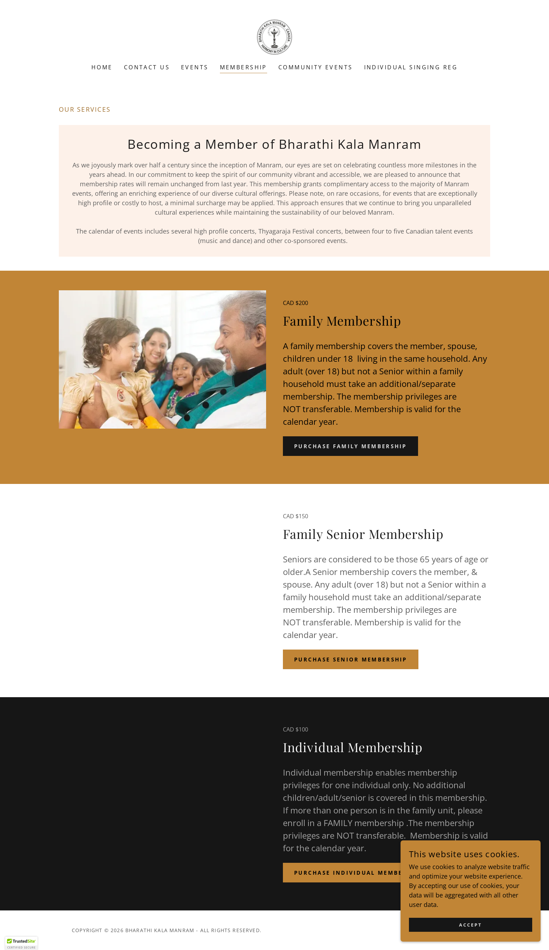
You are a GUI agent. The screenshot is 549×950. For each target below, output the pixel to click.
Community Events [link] (315, 67)
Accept (470, 925)
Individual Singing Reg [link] (411, 67)
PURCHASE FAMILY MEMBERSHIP (354, 446)
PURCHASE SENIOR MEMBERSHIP (355, 659)
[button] (21, 943)
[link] (274, 36)
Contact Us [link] (147, 67)
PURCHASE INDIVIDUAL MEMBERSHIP (363, 872)
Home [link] (102, 67)
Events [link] (195, 67)
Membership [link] (243, 67)
